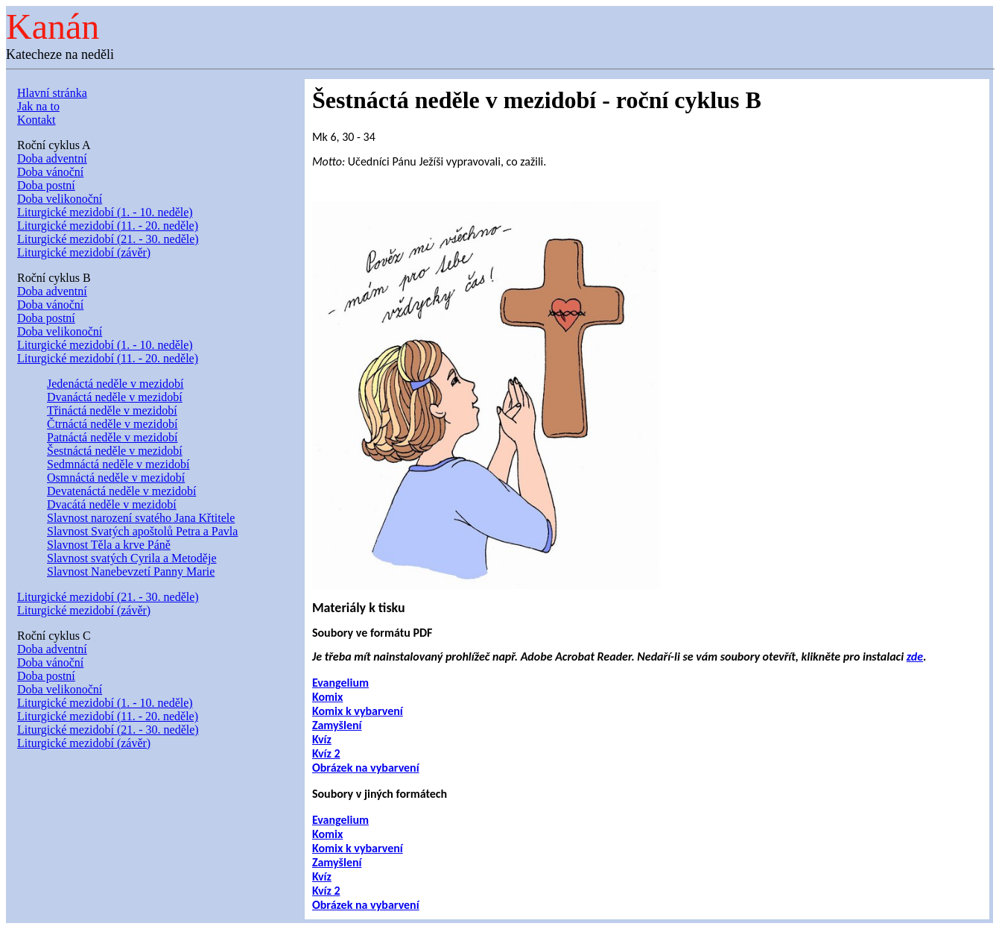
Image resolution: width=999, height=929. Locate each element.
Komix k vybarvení (357, 711)
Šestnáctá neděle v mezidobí (115, 450)
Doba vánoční (50, 172)
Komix (327, 697)
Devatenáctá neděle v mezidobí (121, 491)
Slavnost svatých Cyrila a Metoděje (132, 558)
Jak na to (38, 106)
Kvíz (322, 739)
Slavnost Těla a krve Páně (109, 544)
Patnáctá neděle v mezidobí (112, 437)
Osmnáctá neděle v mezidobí (116, 477)
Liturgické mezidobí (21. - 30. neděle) (108, 239)
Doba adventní (52, 158)
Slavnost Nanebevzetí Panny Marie (131, 571)
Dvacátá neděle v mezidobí (112, 504)
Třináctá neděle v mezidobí (112, 410)
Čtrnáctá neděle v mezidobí (112, 424)
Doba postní (46, 185)
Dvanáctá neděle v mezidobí (115, 397)
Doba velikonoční (59, 198)
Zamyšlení (337, 725)
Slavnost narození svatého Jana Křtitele (141, 517)
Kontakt (36, 119)
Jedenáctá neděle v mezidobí (115, 383)
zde (915, 656)
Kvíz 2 (326, 753)
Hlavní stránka (52, 92)
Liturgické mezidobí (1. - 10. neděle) (105, 212)
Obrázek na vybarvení (365, 767)
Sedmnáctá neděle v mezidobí (118, 464)
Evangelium (340, 683)
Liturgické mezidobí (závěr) (83, 252)
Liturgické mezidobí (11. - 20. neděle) (107, 225)
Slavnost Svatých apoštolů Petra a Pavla (142, 531)
